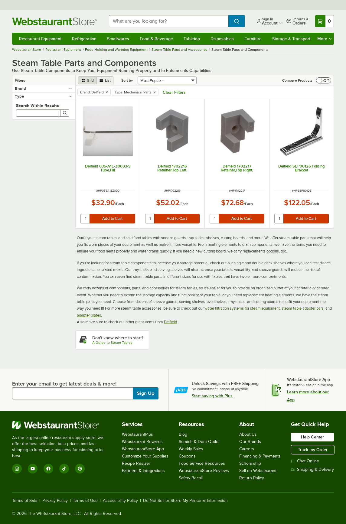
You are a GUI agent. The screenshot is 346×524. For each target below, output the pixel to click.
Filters (20, 80)
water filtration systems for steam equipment (242, 308)
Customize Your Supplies (145, 456)
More (324, 38)
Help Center (312, 436)
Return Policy (251, 478)
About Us (248, 434)
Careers (246, 449)
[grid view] (87, 80)
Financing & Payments (260, 456)
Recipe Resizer (136, 463)
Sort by (127, 80)
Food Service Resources (202, 463)
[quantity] (85, 218)
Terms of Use (85, 501)
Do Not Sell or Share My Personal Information (185, 501)
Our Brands (250, 441)
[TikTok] (64, 469)
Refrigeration (84, 38)
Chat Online (305, 461)
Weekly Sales (191, 449)
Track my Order (313, 449)
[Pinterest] (80, 469)
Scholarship (250, 463)
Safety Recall (191, 478)
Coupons (187, 456)
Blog (183, 434)
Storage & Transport (291, 38)
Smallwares (118, 38)
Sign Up (145, 393)
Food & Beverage (156, 38)
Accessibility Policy (120, 501)
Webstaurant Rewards (142, 441)
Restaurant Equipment (40, 38)
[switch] (323, 80)
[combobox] (168, 21)
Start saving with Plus (212, 395)
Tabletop (192, 38)
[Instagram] (17, 469)
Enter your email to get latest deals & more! (64, 384)
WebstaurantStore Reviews (204, 470)
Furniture (253, 38)
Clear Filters (174, 92)
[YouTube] (33, 469)
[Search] (64, 113)
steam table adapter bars (303, 308)
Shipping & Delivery (312, 469)
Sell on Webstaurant (257, 470)
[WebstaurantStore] (62, 425)
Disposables (222, 38)
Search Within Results (37, 105)
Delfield (170, 322)
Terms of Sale (24, 501)
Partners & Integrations (143, 470)
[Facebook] (48, 469)
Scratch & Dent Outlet (199, 441)
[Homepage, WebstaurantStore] (55, 21)
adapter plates (89, 315)
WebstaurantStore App (143, 449)
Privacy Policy (55, 501)
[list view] (104, 80)
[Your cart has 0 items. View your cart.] (324, 21)
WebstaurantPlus (137, 434)
